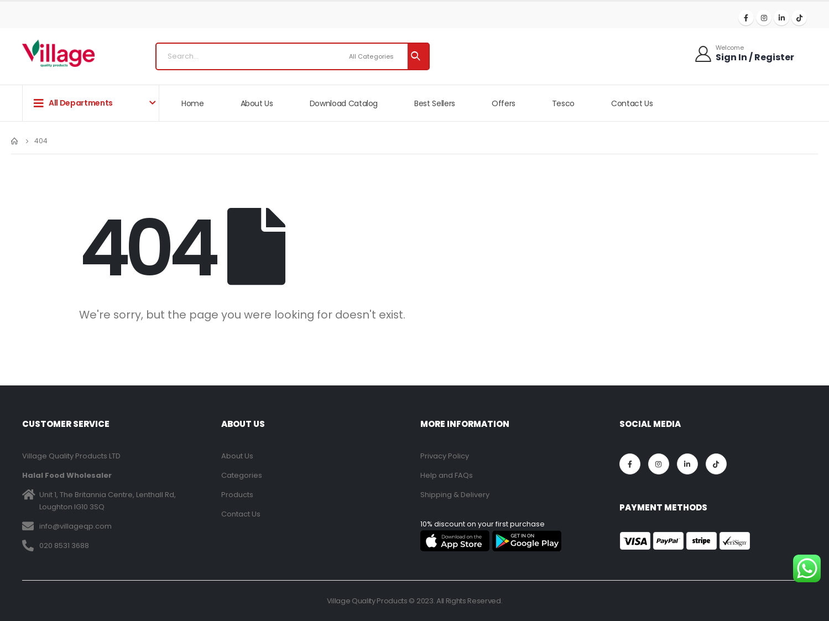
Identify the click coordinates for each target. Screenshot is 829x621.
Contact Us (632, 103)
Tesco (563, 103)
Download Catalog (344, 103)
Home (192, 103)
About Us (257, 103)
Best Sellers (434, 103)
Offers (503, 103)
